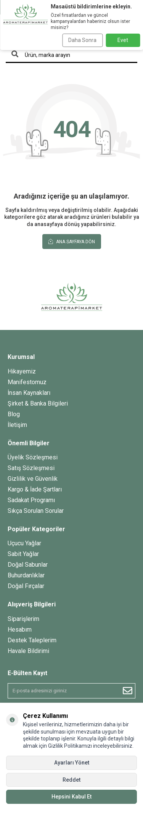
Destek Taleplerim (32, 640)
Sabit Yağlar (23, 554)
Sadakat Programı (31, 500)
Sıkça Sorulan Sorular (36, 510)
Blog (14, 414)
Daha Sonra (82, 40)
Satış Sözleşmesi (31, 468)
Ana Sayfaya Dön (71, 241)
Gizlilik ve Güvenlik (33, 478)
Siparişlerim (23, 618)
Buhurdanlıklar (26, 575)
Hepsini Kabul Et (71, 797)
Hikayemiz (22, 371)
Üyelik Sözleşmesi (33, 457)
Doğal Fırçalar (26, 586)
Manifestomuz (27, 382)
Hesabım (20, 629)
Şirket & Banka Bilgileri (38, 403)
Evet (122, 40)
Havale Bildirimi (28, 651)
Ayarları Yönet (71, 763)
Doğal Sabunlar (28, 564)
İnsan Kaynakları (29, 392)
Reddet (71, 780)
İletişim (17, 424)
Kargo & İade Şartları (35, 489)
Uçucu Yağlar (24, 543)
